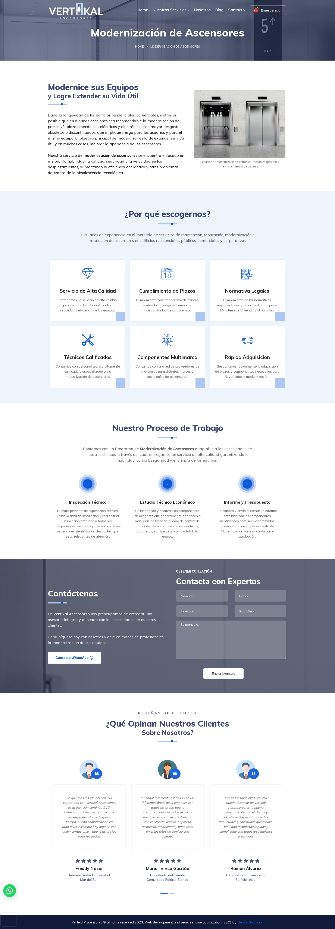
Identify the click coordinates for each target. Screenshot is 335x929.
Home (142, 9)
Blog (219, 9)
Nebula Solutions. (250, 922)
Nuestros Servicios (170, 9)
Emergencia (271, 10)
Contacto (236, 9)
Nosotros (202, 9)
